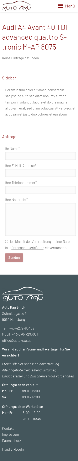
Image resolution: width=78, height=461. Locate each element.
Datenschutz (11, 440)
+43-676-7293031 (25, 334)
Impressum (10, 434)
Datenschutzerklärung (27, 248)
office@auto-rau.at (16, 340)
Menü (70, 5)
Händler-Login (13, 449)
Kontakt (8, 428)
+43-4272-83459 (21, 328)
